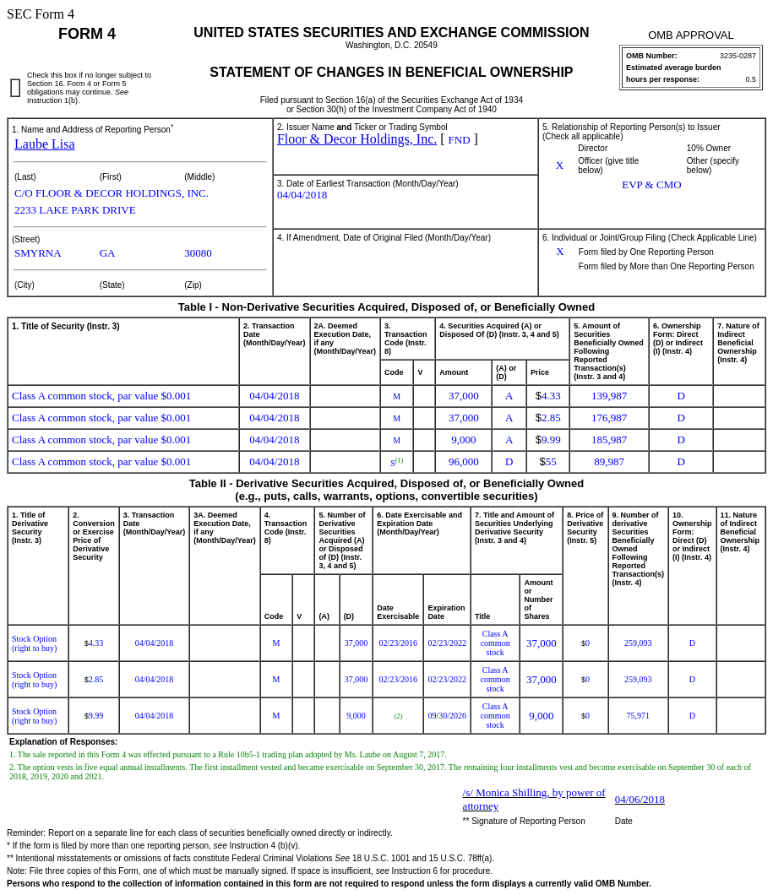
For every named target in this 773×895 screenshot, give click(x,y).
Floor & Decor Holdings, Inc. (357, 139)
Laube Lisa (44, 144)
